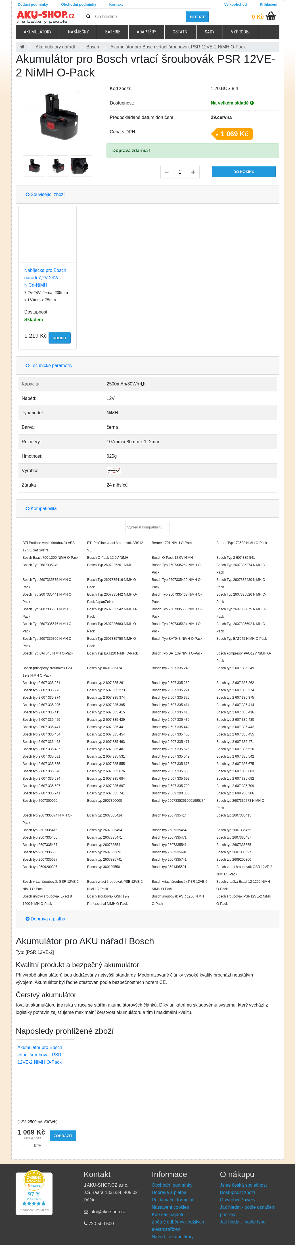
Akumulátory (38, 32)
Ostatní (181, 32)
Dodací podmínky (33, 4)
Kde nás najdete (168, 1214)
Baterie (112, 32)
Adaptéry (146, 32)
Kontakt (116, 4)
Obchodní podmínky (78, 4)
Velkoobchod (235, 4)
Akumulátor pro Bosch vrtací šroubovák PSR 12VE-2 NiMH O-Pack (40, 1055)
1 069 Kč (234, 134)
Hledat (197, 17)
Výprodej (240, 32)
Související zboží (45, 194)
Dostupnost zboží (237, 1192)
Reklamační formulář (173, 1199)
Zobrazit (63, 1136)
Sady (210, 32)
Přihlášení (268, 4)
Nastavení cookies (170, 1207)
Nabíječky (78, 32)
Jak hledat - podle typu (243, 1222)
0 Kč (258, 17)
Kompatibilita (41, 508)
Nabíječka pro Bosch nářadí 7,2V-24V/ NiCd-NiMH (45, 277)
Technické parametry (49, 365)
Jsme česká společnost (243, 1185)
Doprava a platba (45, 918)
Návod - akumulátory (173, 1236)
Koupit (59, 338)
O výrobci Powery (238, 1199)
